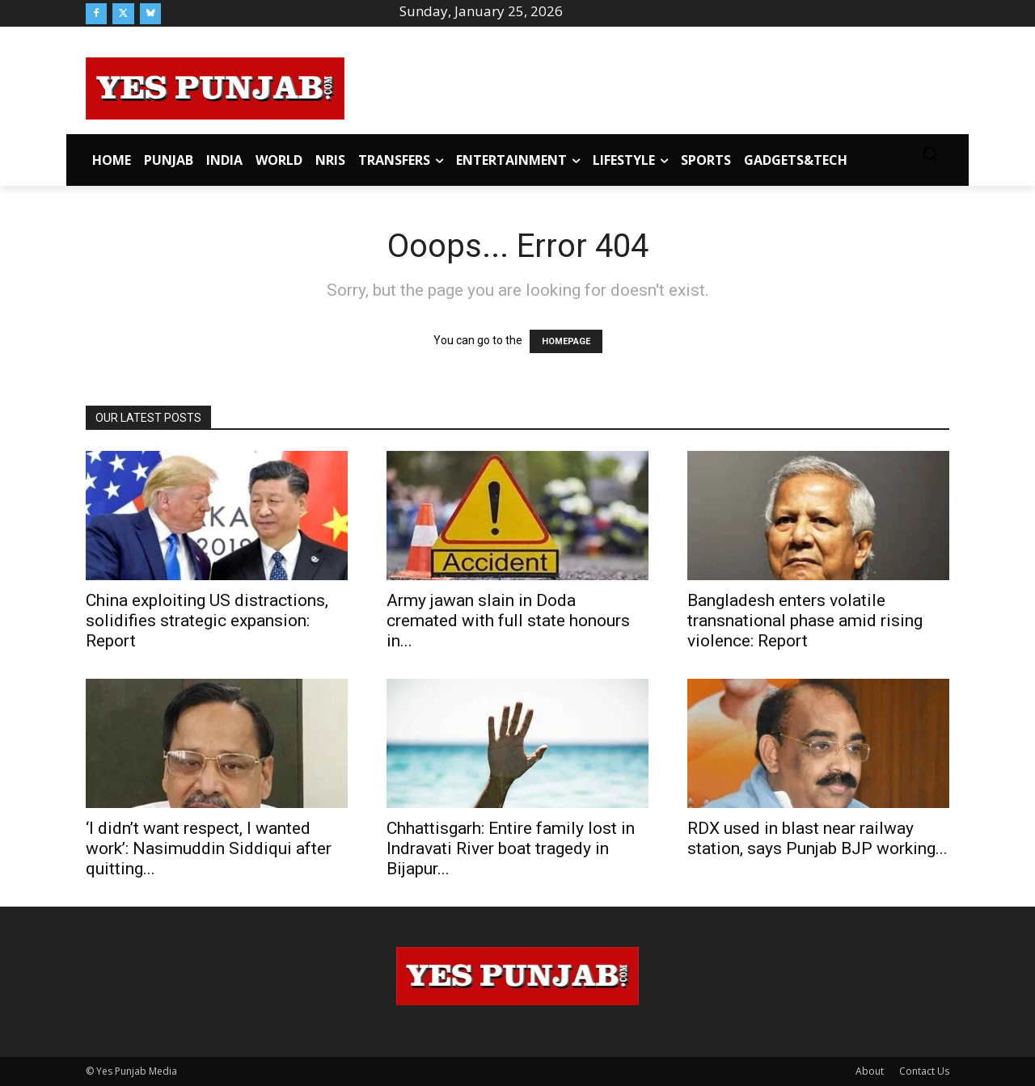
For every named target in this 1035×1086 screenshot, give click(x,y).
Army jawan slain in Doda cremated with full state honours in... (508, 620)
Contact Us (924, 1071)
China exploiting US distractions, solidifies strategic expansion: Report (207, 620)
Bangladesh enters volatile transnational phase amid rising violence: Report (805, 620)
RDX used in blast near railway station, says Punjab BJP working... (817, 838)
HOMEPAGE (566, 341)
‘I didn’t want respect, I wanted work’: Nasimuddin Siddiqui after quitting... (209, 848)
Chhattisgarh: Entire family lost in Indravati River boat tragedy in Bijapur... (511, 848)
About (869, 1071)
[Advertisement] (647, 85)
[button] (929, 153)
